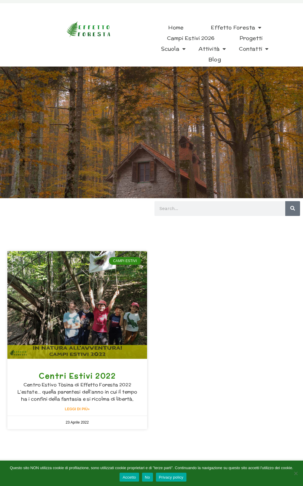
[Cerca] (292, 208)
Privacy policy (171, 477)
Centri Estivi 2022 (77, 376)
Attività (212, 48)
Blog (214, 59)
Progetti (251, 38)
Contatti (253, 48)
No (147, 477)
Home (175, 27)
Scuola (173, 48)
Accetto (129, 477)
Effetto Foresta (236, 27)
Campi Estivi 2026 (191, 38)
